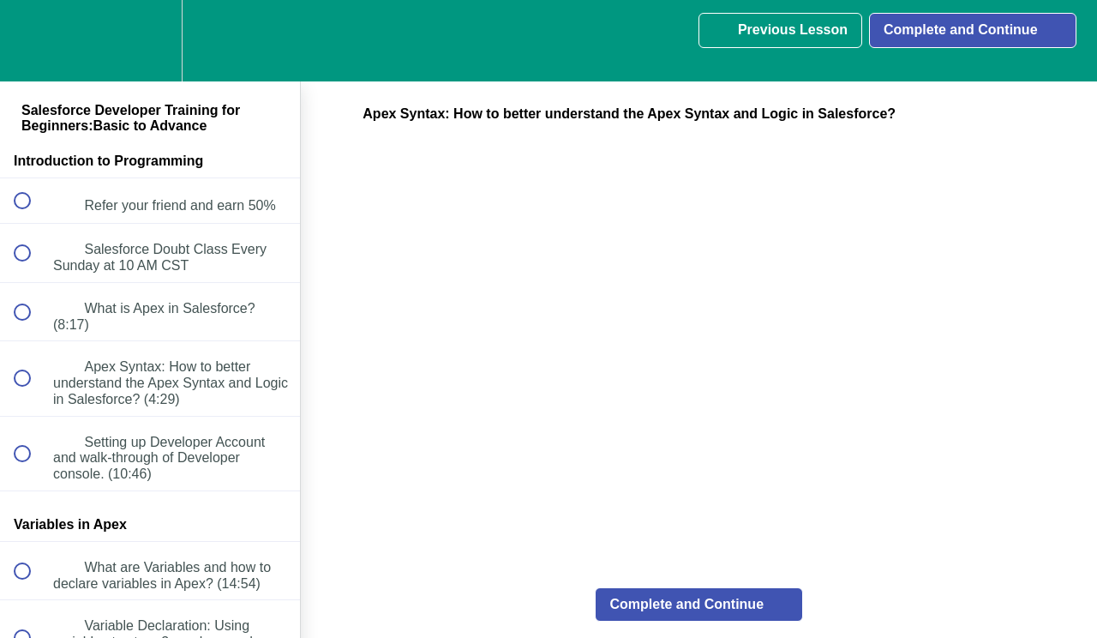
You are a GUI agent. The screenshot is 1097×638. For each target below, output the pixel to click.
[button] (31, 40)
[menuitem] (150, 40)
